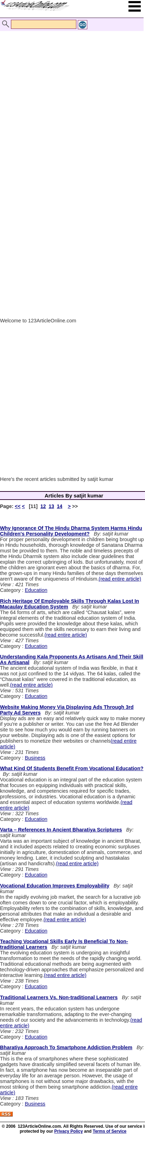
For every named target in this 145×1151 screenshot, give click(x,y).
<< (17, 506)
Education (36, 590)
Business (35, 758)
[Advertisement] (70, 96)
